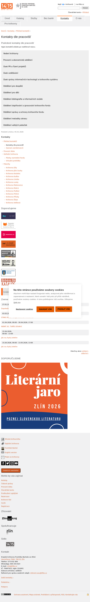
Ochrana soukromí (21, 594)
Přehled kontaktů (22, 31)
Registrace (5, 506)
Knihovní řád (6, 500)
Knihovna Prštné (12, 194)
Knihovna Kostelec (13, 173)
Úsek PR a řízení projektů (14, 66)
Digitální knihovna (12, 443)
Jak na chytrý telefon (9, 338)
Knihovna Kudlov (12, 176)
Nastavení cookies (24, 309)
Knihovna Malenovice (14, 185)
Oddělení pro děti (11, 93)
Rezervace (5, 496)
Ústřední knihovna (11, 154)
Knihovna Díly (11, 167)
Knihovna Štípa (12, 200)
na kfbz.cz (80, 4)
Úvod (7, 18)
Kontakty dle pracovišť (14, 145)
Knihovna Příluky (12, 197)
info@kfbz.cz (12, 566)
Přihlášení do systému (88, 594)
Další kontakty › (7, 577)
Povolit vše (64, 309)
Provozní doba (9, 151)
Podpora (4, 587)
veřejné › (85, 351)
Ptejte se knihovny (12, 457)
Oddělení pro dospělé (13, 86)
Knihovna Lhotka (12, 179)
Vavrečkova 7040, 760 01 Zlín (13, 559)
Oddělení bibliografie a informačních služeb (23, 99)
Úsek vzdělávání (10, 73)
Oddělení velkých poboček (15, 125)
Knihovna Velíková (13, 203)
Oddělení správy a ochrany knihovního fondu (23, 112)
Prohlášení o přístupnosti (50, 594)
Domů (3, 31)
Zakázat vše (45, 309)
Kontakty (64, 18)
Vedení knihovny (10, 53)
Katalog (20, 18)
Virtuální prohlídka (13, 161)
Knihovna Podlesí (12, 191)
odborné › (85, 353)
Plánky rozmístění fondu (15, 158)
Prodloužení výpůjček (9, 493)
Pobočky (7, 164)
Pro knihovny (10, 23)
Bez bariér (49, 18)
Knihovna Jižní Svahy (14, 170)
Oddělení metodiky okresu (15, 119)
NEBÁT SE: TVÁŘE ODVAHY (11, 326)
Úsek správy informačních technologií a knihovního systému (30, 80)
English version (11, 452)
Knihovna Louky (12, 182)
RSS (62, 594)
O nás (78, 18)
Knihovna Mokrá (12, 188)
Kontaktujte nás (71, 594)
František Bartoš (11, 448)
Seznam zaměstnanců (14, 148)
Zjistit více (16, 302)
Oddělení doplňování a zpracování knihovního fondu (26, 106)
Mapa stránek (34, 594)
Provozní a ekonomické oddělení (17, 60)
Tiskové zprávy (7, 483)
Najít (59, 4)
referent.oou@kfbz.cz (38, 573)
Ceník (3, 503)
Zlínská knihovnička (12, 439)
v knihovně (68, 4)
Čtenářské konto (7, 490)
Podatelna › (5, 582)
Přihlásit (86, 12)
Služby (34, 18)
